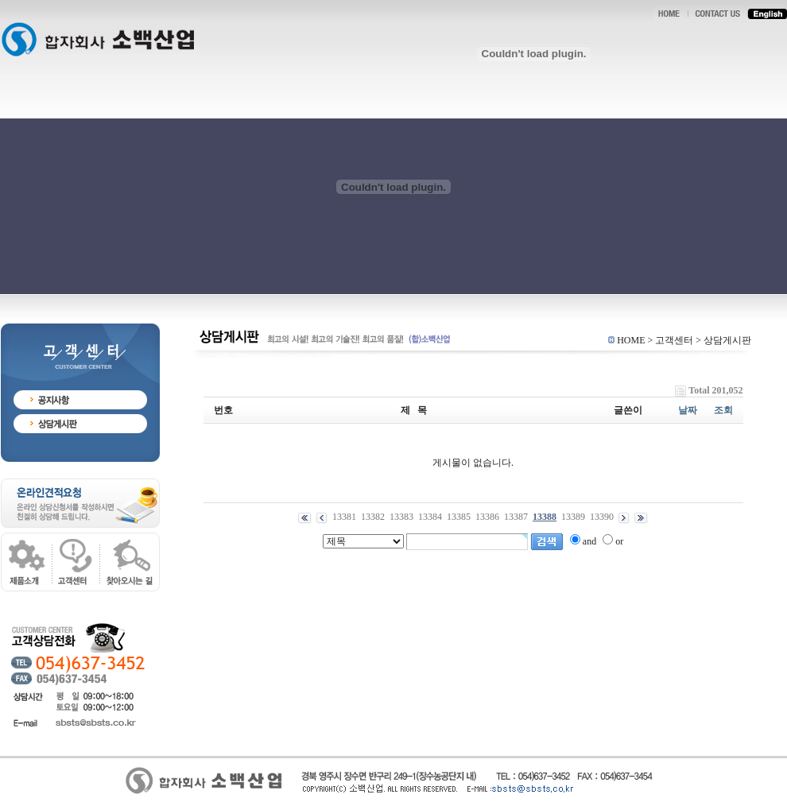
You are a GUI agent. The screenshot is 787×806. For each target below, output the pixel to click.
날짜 (687, 410)
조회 (723, 410)
